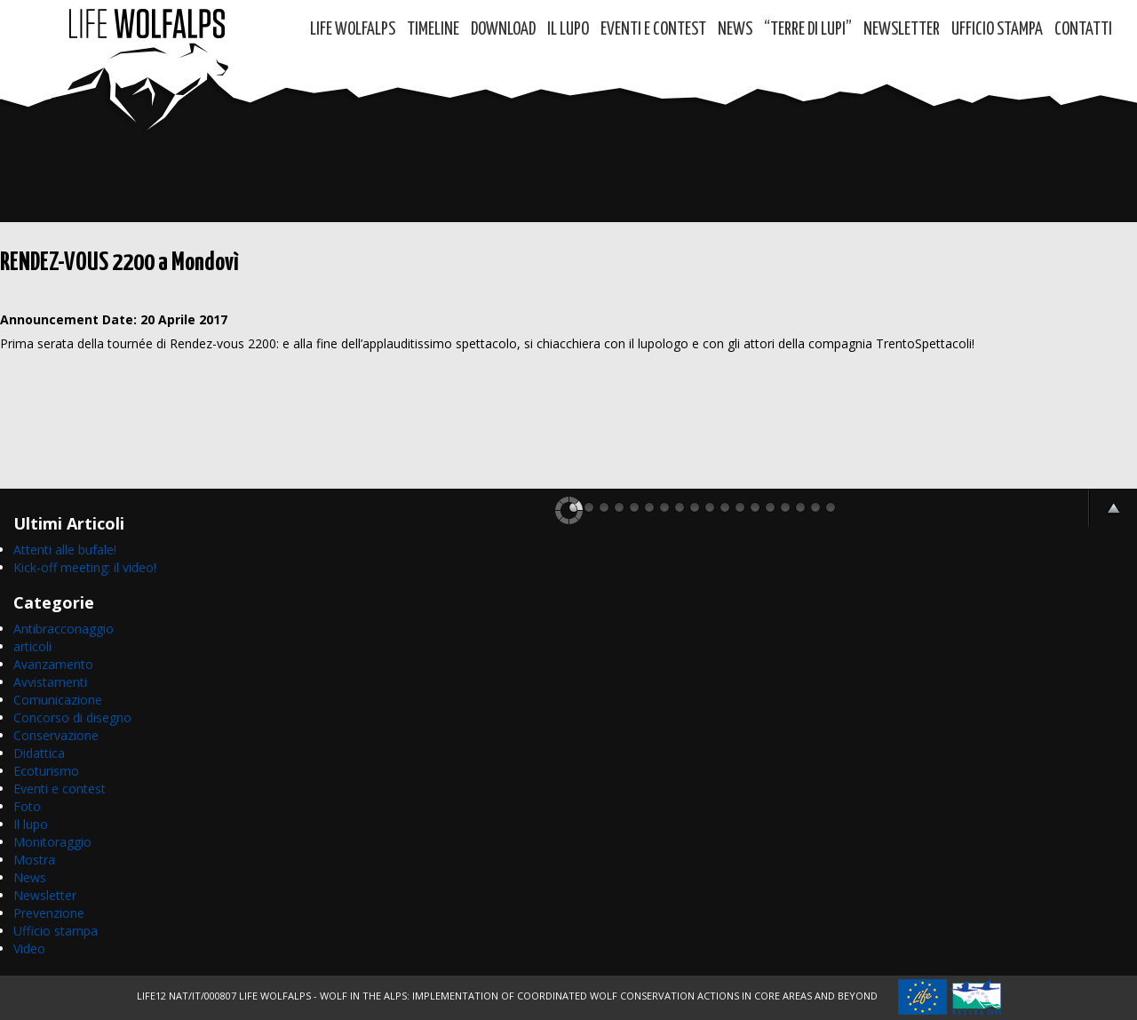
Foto (27, 806)
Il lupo (30, 824)
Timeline (433, 29)
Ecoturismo (46, 770)
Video (29, 948)
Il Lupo (568, 29)
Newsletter (901, 29)
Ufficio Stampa (997, 29)
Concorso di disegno (72, 717)
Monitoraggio (52, 841)
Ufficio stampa (55, 930)
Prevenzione (48, 912)
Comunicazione (57, 699)
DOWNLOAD (503, 29)
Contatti (1083, 29)
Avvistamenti (50, 681)
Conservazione (56, 735)
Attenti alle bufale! (64, 549)
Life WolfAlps (352, 29)
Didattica (39, 753)
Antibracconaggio (63, 628)
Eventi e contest (653, 29)
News (735, 29)
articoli (32, 646)
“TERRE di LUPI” (808, 29)
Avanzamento (53, 664)
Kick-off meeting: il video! (84, 567)
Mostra (34, 859)
